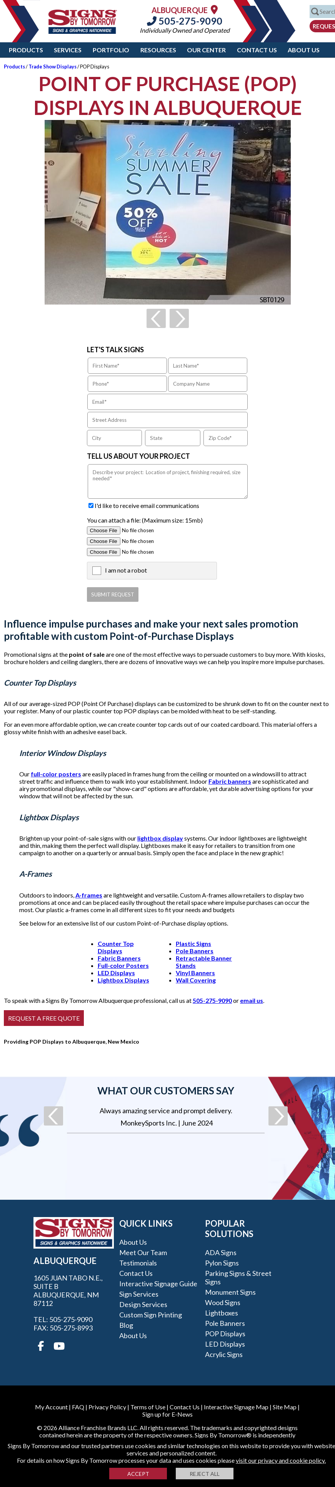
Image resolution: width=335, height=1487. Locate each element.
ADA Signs (221, 1252)
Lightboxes (221, 1313)
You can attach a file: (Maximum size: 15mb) (145, 520)
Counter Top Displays (116, 947)
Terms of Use (147, 1406)
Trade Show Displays (52, 66)
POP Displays (225, 1333)
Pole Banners (194, 950)
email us (251, 1000)
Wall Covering (196, 980)
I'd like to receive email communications (147, 505)
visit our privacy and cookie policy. (281, 1460)
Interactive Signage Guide (158, 1283)
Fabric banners (229, 781)
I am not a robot (126, 570)
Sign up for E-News (167, 1414)
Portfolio (111, 49)
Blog (126, 1325)
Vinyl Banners (195, 972)
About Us (304, 49)
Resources (158, 49)
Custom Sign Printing (150, 1314)
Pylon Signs (222, 1263)
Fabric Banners (119, 958)
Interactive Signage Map (236, 1406)
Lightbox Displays (123, 980)
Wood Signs (222, 1302)
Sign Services (138, 1294)
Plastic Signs (193, 943)
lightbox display (160, 838)
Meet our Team (143, 1252)
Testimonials (138, 1263)
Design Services (143, 1304)
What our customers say (165, 1090)
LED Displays (116, 972)
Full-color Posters (123, 965)
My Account (51, 1406)
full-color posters (56, 774)
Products (26, 49)
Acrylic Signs (224, 1354)
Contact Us (257, 49)
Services (68, 49)
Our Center (206, 49)
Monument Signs (230, 1292)
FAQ (78, 1406)
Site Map (285, 1406)
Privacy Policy (107, 1406)
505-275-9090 (184, 21)
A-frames (88, 895)
